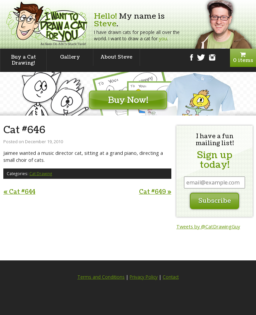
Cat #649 (155, 192)
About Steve (116, 57)
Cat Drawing (40, 173)
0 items (243, 58)
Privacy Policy (144, 277)
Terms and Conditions (101, 277)
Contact (171, 277)
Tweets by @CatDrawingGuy (208, 226)
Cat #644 (19, 192)
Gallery (70, 57)
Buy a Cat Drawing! (23, 60)
